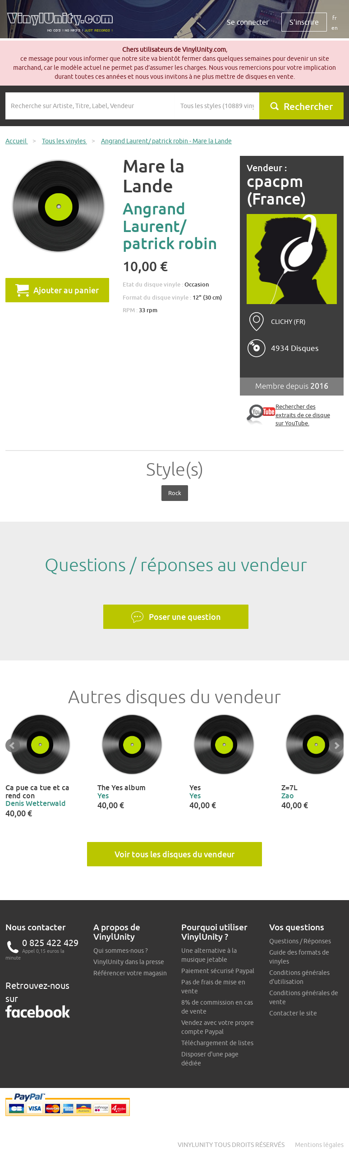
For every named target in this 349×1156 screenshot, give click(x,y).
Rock (174, 492)
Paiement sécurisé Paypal (217, 970)
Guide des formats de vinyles (299, 957)
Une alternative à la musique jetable (209, 955)
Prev (12, 745)
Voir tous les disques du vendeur (174, 854)
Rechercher (301, 106)
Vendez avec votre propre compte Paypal (217, 1027)
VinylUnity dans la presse (128, 961)
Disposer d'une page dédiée (210, 1059)
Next (336, 745)
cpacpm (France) (276, 190)
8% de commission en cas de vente (217, 1007)
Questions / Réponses (300, 941)
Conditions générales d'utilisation (299, 977)
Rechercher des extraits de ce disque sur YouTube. (303, 415)
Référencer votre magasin (130, 973)
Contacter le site (293, 1013)
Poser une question (176, 617)
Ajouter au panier (57, 290)
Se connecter (248, 22)
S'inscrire (304, 22)
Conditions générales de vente (303, 997)
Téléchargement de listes (217, 1043)
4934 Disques (295, 348)
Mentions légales (319, 1144)
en (334, 27)
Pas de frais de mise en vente (213, 987)
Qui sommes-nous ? (120, 950)
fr (334, 17)
